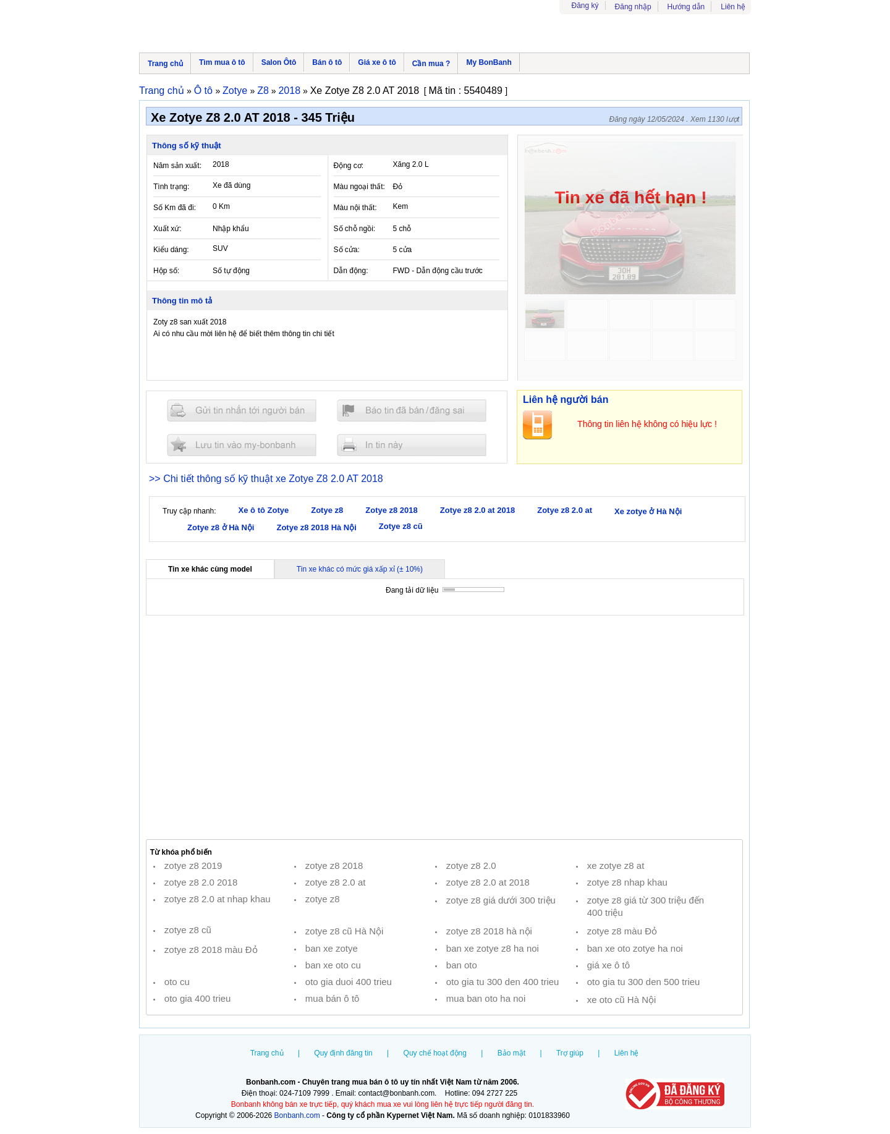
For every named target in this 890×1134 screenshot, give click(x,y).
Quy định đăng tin (343, 1053)
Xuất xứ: (167, 228)
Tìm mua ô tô (222, 62)
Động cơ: (349, 165)
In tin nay (411, 444)
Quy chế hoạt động (435, 1053)
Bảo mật (511, 1053)
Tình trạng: (171, 186)
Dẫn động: (351, 270)
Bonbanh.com (297, 1115)
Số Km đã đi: (174, 207)
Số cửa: (347, 249)
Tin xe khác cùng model (210, 569)
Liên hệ (733, 6)
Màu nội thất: (355, 207)
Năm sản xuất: (177, 165)
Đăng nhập (633, 6)
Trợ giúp (569, 1053)
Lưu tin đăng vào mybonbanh (241, 444)
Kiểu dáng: (171, 249)
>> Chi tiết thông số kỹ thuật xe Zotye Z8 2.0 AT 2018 (266, 478)
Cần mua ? (431, 63)
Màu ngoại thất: (359, 186)
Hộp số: (166, 270)
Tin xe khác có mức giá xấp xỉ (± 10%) (360, 569)
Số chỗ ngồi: (355, 228)
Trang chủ (165, 63)
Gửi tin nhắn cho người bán (241, 410)
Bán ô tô (327, 62)
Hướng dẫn (686, 6)
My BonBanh (488, 62)
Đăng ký (585, 5)
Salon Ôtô (279, 62)
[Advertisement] (444, 727)
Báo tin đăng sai (411, 410)
